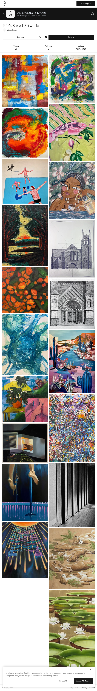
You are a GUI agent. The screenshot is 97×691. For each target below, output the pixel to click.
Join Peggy (86, 3)
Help (71, 688)
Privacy (84, 688)
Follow (71, 37)
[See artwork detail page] (25, 81)
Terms (77, 688)
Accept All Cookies (83, 681)
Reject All (63, 681)
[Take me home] (4, 3)
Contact (92, 688)
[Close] (91, 669)
